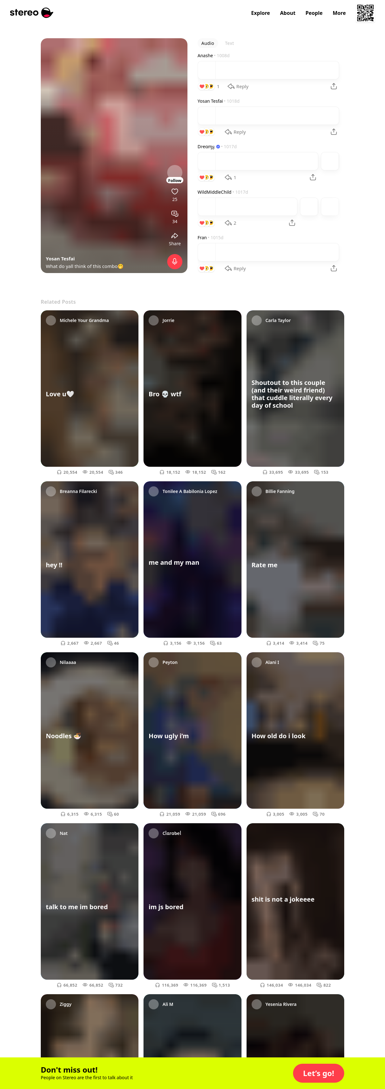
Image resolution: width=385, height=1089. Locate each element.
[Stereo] (31, 13)
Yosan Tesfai (60, 258)
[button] (318, 1073)
